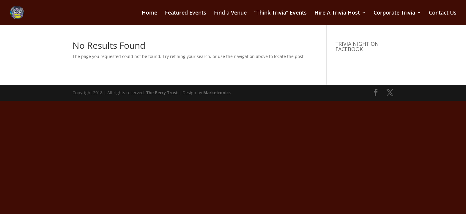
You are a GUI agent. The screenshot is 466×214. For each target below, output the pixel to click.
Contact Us (442, 13)
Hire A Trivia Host (337, 13)
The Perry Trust (162, 92)
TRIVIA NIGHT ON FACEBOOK (357, 46)
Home (149, 13)
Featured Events (185, 13)
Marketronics (217, 92)
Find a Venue (230, 13)
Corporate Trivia (394, 13)
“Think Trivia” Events (280, 13)
